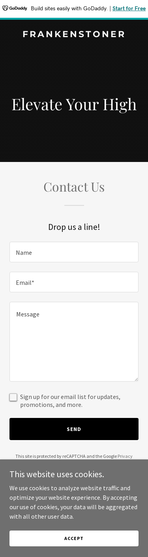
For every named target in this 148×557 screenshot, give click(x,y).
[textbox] (74, 252)
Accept (73, 549)
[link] (74, 35)
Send (74, 429)
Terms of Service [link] (78, 463)
